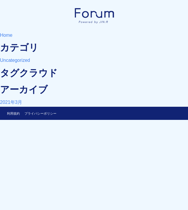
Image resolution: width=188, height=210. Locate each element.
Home (6, 35)
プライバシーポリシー (40, 113)
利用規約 (13, 113)
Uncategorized (15, 60)
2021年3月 (11, 102)
